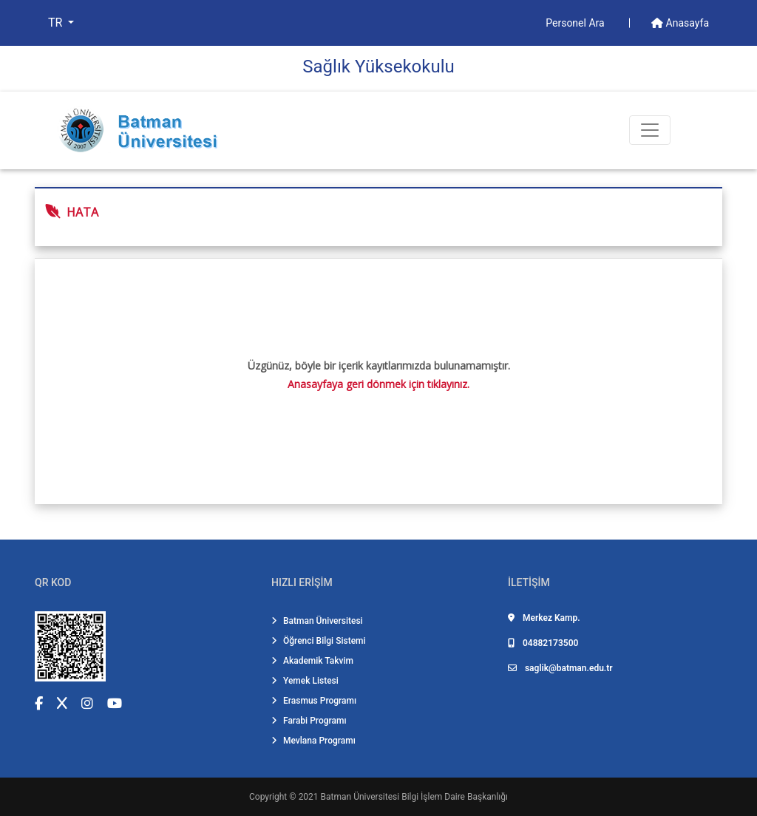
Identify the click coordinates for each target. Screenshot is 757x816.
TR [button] (56, 23)
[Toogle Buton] (650, 130)
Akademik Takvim (312, 661)
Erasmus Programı (313, 701)
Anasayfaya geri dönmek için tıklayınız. (378, 384)
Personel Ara (576, 23)
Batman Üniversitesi (317, 621)
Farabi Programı (309, 720)
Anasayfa (680, 23)
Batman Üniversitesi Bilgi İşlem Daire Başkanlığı (414, 797)
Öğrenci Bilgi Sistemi (318, 641)
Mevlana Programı (313, 740)
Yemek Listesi (305, 681)
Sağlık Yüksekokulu (378, 66)
